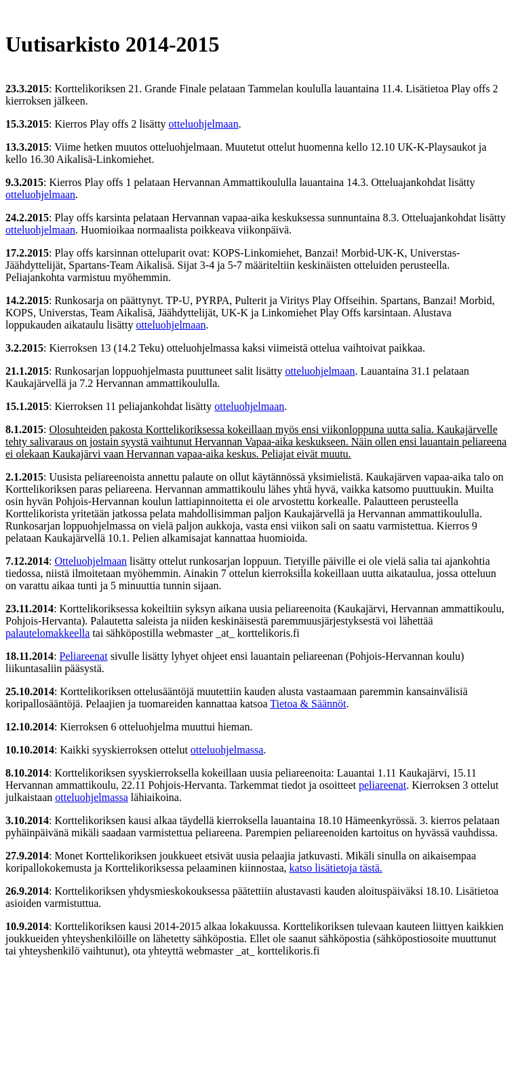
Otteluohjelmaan (90, 561)
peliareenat (382, 785)
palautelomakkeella (47, 633)
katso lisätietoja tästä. (336, 868)
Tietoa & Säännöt (308, 703)
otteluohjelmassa (227, 750)
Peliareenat (84, 656)
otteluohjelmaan (204, 124)
